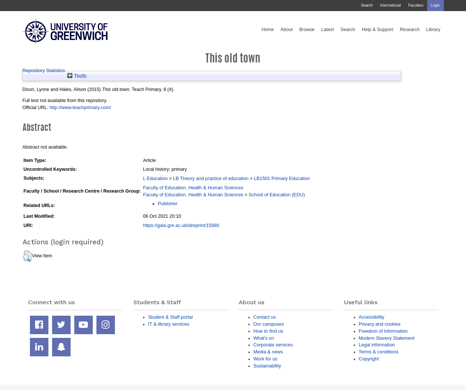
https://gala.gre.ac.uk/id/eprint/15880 (181, 225)
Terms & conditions (379, 352)
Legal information (377, 344)
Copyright (369, 359)
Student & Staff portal (170, 317)
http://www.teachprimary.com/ (80, 107)
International (390, 5)
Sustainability (267, 366)
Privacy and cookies (380, 324)
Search (367, 5)
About (286, 29)
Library (433, 29)
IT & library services (169, 324)
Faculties (416, 5)
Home (268, 29)
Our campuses (269, 324)
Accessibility (371, 317)
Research (410, 29)
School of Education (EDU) (277, 194)
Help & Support (377, 29)
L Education (155, 178)
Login (435, 5)
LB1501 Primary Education (282, 178)
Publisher (167, 203)
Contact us (265, 317)
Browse (307, 29)
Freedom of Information (383, 331)
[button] (27, 256)
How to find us (268, 331)
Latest (327, 29)
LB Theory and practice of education (211, 178)
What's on (264, 338)
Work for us (266, 359)
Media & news (268, 352)
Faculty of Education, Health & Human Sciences (193, 187)
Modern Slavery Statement (387, 338)
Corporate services (273, 344)
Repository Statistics (44, 70)
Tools (76, 76)
